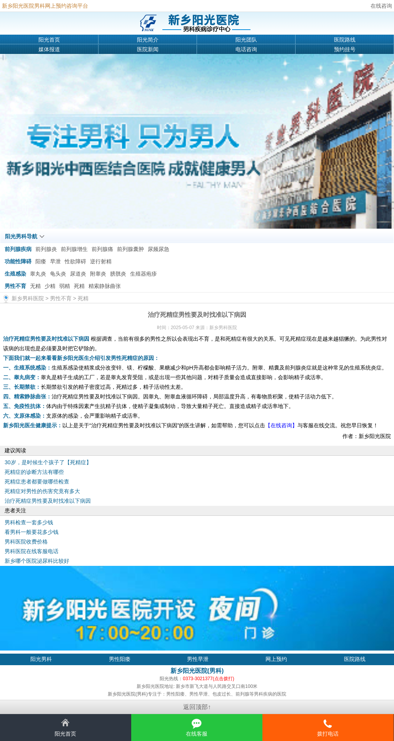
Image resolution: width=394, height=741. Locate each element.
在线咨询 (381, 6)
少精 (50, 286)
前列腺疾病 (18, 249)
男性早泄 (198, 659)
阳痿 (40, 261)
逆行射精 (101, 261)
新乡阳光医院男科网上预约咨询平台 (45, 6)
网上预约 (276, 659)
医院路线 (345, 40)
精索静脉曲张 (104, 286)
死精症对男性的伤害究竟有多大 (42, 491)
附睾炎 (98, 274)
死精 (79, 286)
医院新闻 (148, 49)
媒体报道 (49, 49)
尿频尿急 (158, 249)
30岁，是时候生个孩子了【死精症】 (48, 462)
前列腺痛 (102, 249)
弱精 (64, 286)
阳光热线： (197, 678)
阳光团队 (246, 40)
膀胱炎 (118, 274)
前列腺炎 (46, 249)
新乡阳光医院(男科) (197, 670)
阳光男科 (41, 659)
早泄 (55, 261)
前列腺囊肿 (130, 249)
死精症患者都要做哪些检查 (37, 481)
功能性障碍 (18, 261)
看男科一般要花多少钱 (31, 532)
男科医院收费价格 (26, 542)
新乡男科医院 (28, 298)
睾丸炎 (38, 274)
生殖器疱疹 (143, 274)
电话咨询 (246, 49)
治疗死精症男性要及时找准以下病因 (48, 501)
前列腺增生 (74, 249)
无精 (35, 286)
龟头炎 (58, 274)
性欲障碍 (75, 261)
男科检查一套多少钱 (29, 522)
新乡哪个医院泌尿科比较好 (37, 561)
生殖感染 (15, 274)
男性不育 (15, 286)
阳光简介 (148, 40)
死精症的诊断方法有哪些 (34, 472)
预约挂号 (345, 49)
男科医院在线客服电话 (31, 551)
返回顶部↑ (197, 707)
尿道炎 (78, 274)
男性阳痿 (119, 659)
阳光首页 (49, 40)
